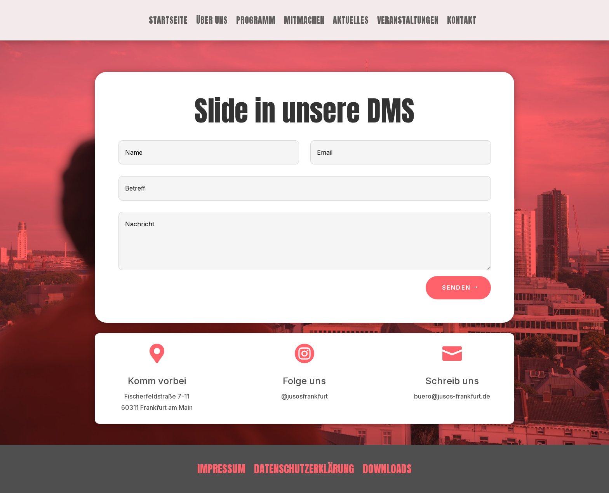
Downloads (387, 467)
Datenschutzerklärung (304, 467)
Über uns (212, 21)
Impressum (221, 467)
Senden (456, 287)
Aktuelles (351, 21)
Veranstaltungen (407, 21)
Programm (255, 21)
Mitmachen (304, 21)
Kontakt (461, 21)
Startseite (168, 21)
